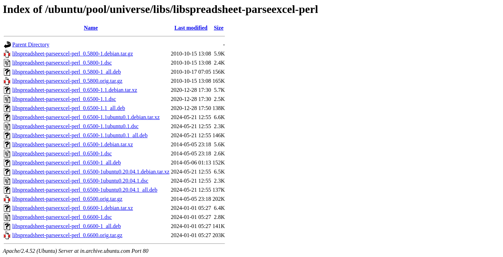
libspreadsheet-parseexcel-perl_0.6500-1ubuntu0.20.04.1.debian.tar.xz (90, 172)
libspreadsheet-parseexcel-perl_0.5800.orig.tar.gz (67, 81)
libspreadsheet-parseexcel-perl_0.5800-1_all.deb (66, 72)
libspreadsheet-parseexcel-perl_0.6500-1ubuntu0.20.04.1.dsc (80, 181)
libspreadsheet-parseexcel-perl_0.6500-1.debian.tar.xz (72, 144)
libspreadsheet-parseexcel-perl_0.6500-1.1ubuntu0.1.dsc (75, 126)
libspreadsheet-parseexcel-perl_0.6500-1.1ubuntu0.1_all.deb (79, 135)
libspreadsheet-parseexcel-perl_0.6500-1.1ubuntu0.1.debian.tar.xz (86, 117)
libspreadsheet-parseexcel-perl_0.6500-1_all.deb (66, 163)
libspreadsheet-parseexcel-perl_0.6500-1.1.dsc (64, 99)
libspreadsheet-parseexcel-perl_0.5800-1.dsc (62, 63)
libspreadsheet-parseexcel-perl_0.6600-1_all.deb (66, 226)
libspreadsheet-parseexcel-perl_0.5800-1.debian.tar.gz (72, 54)
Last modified (190, 28)
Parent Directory (30, 44)
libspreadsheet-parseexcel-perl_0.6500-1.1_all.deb (68, 108)
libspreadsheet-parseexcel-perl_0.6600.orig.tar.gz (67, 235)
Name (91, 28)
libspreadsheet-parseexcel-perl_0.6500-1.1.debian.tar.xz (74, 90)
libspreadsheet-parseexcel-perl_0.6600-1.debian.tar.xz (72, 208)
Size (219, 28)
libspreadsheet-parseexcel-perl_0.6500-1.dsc (62, 153)
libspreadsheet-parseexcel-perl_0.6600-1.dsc (62, 217)
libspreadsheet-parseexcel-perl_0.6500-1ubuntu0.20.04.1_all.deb (84, 190)
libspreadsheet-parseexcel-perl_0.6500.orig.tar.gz (67, 199)
